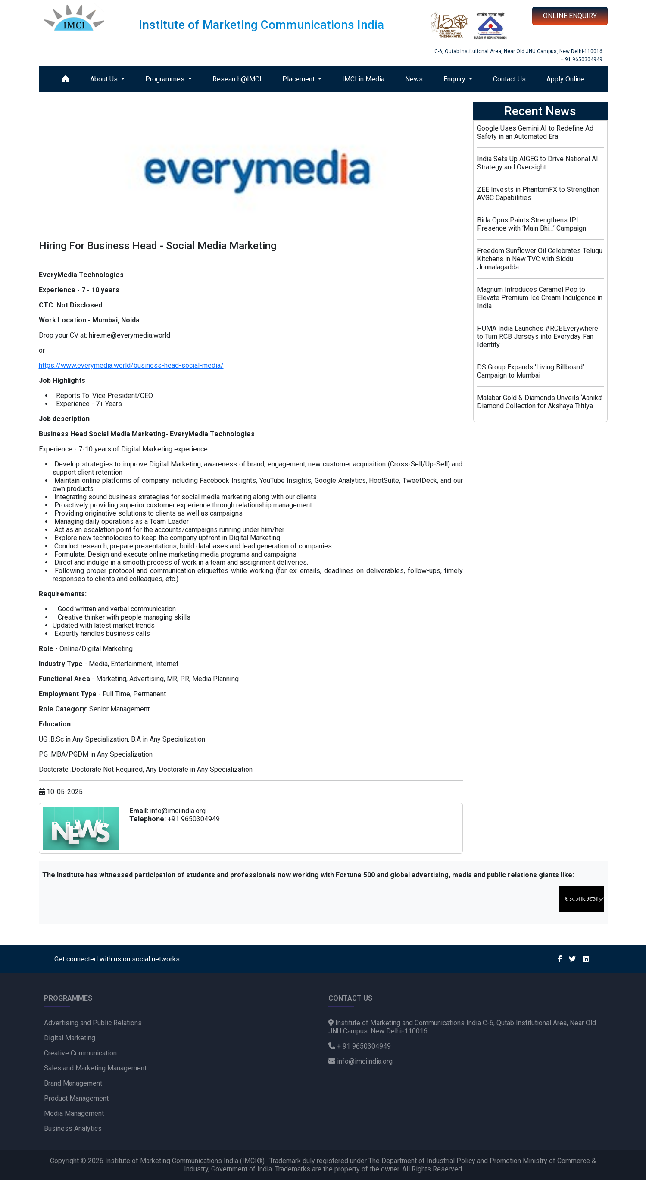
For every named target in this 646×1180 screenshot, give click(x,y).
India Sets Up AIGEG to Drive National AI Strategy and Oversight (537, 163)
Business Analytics (73, 1128)
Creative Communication (80, 1053)
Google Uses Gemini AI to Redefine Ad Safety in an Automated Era (535, 132)
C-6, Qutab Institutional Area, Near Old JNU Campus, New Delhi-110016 (518, 51)
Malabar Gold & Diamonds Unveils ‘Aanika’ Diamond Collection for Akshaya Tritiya (539, 402)
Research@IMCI (237, 79)
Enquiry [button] (455, 79)
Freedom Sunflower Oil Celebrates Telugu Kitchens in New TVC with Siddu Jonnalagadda (539, 259)
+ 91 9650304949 (581, 59)
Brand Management (73, 1083)
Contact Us (509, 79)
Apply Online (565, 79)
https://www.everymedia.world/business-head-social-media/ (131, 365)
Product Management (76, 1098)
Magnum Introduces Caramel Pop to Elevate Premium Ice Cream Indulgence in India (539, 297)
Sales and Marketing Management (95, 1068)
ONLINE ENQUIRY (570, 16)
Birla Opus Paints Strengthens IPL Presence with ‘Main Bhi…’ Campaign (531, 224)
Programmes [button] (165, 79)
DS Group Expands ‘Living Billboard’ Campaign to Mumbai (530, 371)
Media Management (74, 1113)
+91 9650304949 (194, 819)
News (414, 79)
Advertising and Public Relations (93, 1023)
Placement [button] (299, 79)
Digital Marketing (69, 1038)
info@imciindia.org (178, 811)
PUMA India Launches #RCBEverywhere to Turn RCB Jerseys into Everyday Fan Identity (537, 336)
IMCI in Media (363, 79)
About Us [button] (104, 79)
